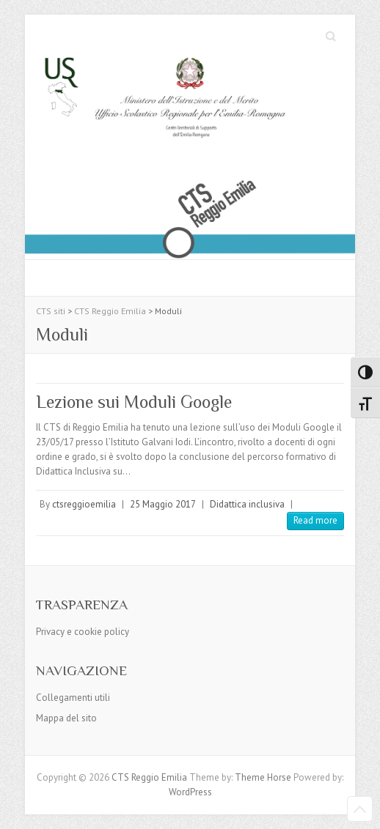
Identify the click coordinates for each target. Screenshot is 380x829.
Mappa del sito (66, 718)
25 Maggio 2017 (163, 504)
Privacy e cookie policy (82, 631)
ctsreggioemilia (84, 504)
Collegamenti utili (73, 697)
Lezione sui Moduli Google (134, 402)
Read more (315, 520)
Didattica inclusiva (247, 504)
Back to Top (360, 809)
